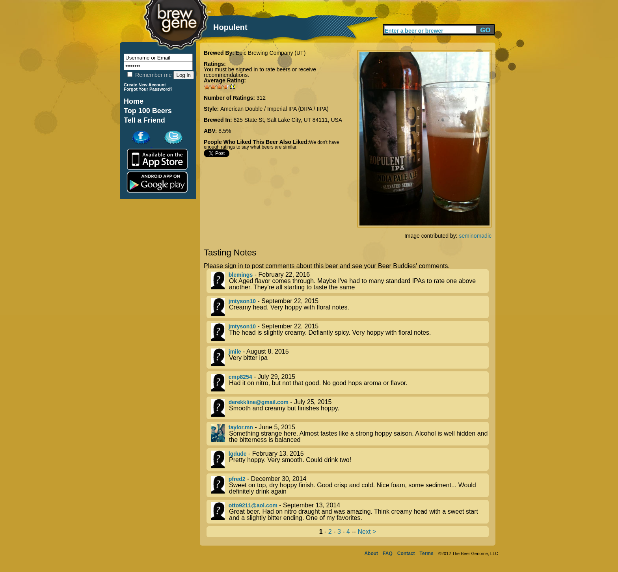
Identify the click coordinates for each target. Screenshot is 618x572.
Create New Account (145, 84)
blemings (241, 275)
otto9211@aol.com (253, 505)
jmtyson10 (242, 301)
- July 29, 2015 (350, 382)
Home (133, 101)
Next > (367, 531)
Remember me (149, 75)
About (371, 553)
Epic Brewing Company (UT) (270, 53)
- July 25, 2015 (350, 408)
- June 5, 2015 (350, 433)
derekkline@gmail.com (259, 402)
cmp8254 (240, 377)
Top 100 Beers (148, 111)
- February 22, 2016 (350, 281)
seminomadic (475, 236)
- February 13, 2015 (350, 459)
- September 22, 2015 (350, 307)
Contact (406, 553)
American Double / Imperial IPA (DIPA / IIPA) (274, 109)
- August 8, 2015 (350, 357)
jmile (235, 351)
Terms (427, 553)
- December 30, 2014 (350, 485)
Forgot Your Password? (148, 89)
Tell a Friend (144, 120)
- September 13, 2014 (350, 511)
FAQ (388, 553)
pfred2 (237, 479)
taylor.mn (241, 427)
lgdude (238, 454)
